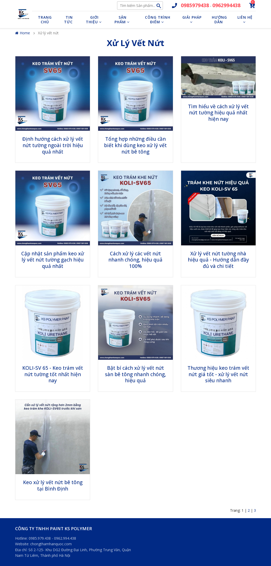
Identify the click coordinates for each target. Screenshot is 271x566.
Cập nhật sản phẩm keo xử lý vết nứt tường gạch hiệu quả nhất (52, 259)
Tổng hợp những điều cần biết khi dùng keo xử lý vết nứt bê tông (135, 145)
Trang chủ (45, 19)
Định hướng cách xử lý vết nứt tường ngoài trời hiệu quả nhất (52, 145)
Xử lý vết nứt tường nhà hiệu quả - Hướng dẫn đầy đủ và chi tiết (218, 259)
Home (22, 32)
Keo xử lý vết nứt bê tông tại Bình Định (52, 485)
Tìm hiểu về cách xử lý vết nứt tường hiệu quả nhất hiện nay (218, 112)
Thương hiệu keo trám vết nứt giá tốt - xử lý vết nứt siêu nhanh (218, 374)
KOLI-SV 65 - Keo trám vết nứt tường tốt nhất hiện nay (52, 374)
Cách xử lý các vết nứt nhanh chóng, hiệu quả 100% (135, 259)
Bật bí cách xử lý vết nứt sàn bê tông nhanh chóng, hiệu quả (135, 374)
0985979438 (195, 5)
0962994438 (226, 5)
